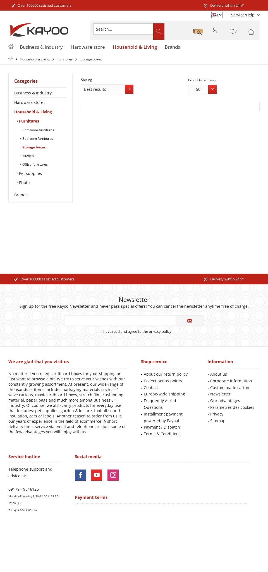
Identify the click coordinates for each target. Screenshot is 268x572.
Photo (24, 182)
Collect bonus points (163, 380)
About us (218, 374)
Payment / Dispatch (162, 427)
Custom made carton (229, 387)
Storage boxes (33, 147)
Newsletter (220, 394)
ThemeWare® (172, 561)
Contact (151, 387)
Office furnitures (34, 164)
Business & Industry (33, 93)
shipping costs (123, 536)
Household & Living (33, 111)
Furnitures (28, 121)
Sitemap (218, 420)
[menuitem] (243, 14)
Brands (21, 194)
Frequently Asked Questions (160, 404)
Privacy (216, 414)
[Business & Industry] (41, 47)
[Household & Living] (135, 47)
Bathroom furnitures (37, 130)
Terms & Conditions (162, 433)
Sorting (86, 79)
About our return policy (166, 374)
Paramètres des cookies (232, 407)
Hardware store (28, 102)
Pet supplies (30, 173)
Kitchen (27, 155)
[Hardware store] (88, 47)
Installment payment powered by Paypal (163, 417)
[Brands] (172, 47)
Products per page (202, 80)
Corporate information (231, 380)
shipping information (219, 541)
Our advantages (225, 400)
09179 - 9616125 (23, 489)
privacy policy (160, 331)
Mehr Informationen (165, 551)
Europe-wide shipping (164, 394)
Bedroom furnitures (37, 138)
